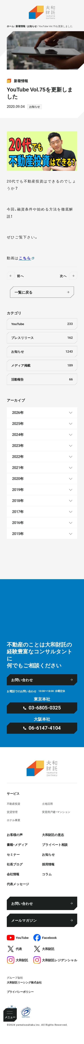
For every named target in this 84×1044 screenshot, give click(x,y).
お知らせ (34, 107)
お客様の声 (15, 834)
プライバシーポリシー (20, 992)
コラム (47, 874)
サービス (13, 793)
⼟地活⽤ (47, 804)
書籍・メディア (17, 844)
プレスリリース (42, 337)
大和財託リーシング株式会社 (24, 982)
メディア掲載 (42, 365)
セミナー (13, 854)
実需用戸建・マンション (56, 812)
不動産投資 (13, 804)
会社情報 (13, 874)
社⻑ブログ (15, 864)
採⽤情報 (48, 864)
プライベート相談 (55, 844)
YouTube (42, 324)
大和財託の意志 (53, 834)
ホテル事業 (13, 820)
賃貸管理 (12, 812)
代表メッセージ (18, 884)
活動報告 (42, 379)
